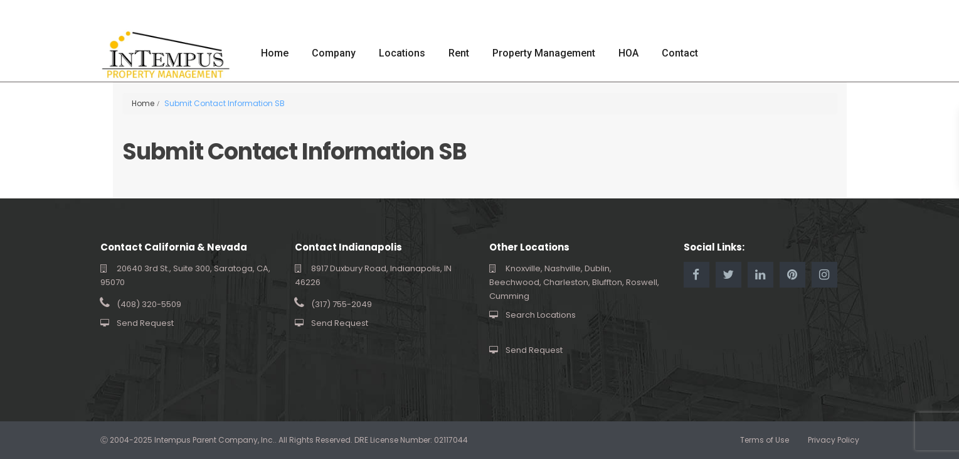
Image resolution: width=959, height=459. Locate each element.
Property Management (543, 53)
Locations (402, 53)
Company (334, 53)
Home (275, 53)
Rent (458, 53)
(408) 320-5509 (149, 304)
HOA (628, 53)
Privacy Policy (833, 440)
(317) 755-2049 (341, 304)
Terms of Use (764, 440)
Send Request (145, 323)
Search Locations (541, 315)
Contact (680, 53)
